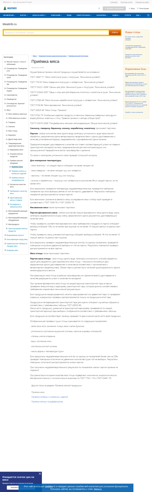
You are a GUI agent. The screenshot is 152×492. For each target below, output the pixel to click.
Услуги (128, 15)
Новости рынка (84, 15)
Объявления (9, 15)
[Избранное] (99, 8)
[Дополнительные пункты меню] (138, 15)
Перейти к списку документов (134, 112)
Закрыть (98, 489)
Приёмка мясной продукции (78, 56)
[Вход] (131, 8)
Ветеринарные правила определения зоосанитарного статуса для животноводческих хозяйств (136, 84)
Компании (56, 15)
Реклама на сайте (142, 2)
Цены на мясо (39, 15)
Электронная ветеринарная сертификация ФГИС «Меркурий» (135, 46)
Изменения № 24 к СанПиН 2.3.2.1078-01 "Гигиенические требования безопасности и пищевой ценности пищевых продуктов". (136, 104)
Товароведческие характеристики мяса (53, 56)
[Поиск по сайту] (148, 15)
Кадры (116, 15)
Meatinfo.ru (10, 24)
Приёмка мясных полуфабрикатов (47, 401)
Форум (24, 15)
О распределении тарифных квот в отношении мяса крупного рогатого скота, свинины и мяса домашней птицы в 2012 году (136, 93)
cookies (50, 486)
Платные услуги (126, 2)
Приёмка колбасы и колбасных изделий (49, 397)
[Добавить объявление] (114, 8)
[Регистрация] (143, 8)
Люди (69, 15)
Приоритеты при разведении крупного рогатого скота (133, 55)
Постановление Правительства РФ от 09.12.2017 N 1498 (135, 75)
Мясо (35, 56)
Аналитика (102, 15)
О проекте (114, 2)
